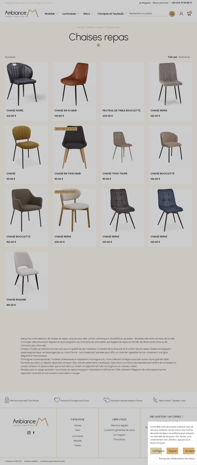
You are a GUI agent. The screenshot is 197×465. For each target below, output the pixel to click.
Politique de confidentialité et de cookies (177, 458)
